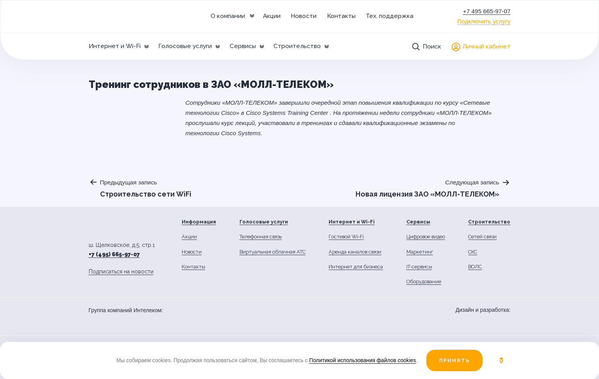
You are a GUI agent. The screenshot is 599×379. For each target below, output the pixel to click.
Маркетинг (419, 252)
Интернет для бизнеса (356, 267)
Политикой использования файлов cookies (362, 360)
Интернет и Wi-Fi (115, 46)
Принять (454, 360)
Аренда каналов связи (355, 252)
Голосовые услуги (185, 46)
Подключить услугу (483, 21)
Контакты (341, 16)
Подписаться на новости (121, 271)
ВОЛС (475, 267)
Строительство (297, 46)
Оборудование (423, 281)
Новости (303, 16)
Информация (199, 222)
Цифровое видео (425, 237)
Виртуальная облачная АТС (273, 252)
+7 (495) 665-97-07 (114, 254)
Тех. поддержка (389, 16)
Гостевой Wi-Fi (346, 237)
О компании (228, 16)
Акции (272, 16)
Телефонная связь (261, 237)
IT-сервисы (419, 267)
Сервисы (243, 46)
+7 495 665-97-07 (487, 11)
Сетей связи (482, 237)
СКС (472, 252)
